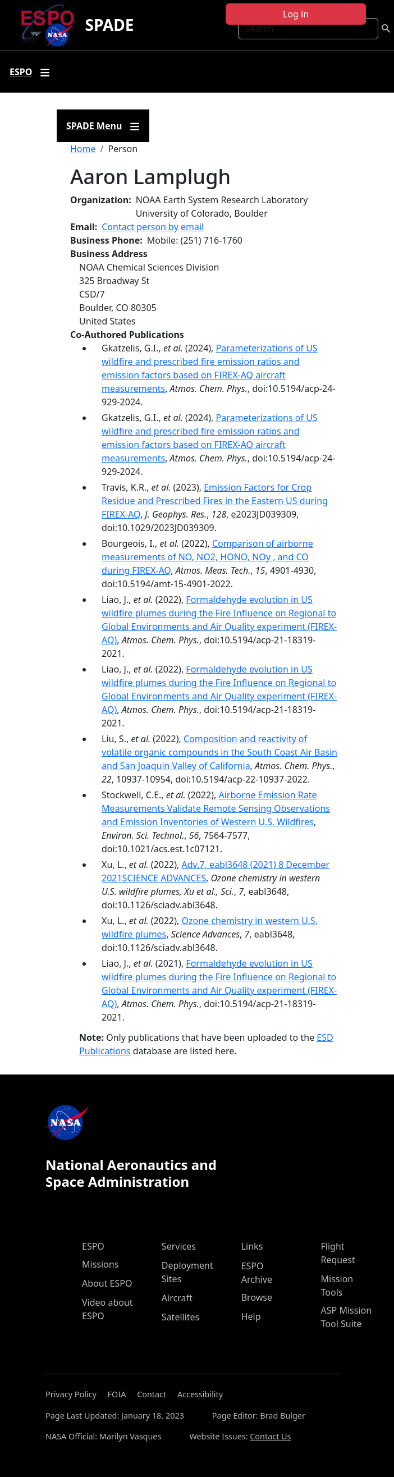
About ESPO (107, 1283)
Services (179, 1246)
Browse (256, 1297)
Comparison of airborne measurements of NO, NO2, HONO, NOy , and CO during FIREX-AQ (207, 557)
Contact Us (270, 1436)
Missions (100, 1264)
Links (252, 1246)
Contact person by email (153, 227)
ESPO (93, 1246)
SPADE (109, 24)
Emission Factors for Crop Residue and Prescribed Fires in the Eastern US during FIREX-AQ (215, 500)
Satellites (180, 1317)
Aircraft (177, 1298)
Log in (296, 14)
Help (251, 1316)
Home (83, 149)
